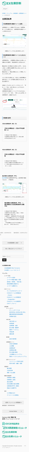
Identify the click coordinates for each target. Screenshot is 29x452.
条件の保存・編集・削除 (15, 363)
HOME (3, 13)
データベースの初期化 (13, 395)
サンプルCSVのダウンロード (14, 291)
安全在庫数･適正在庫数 (13, 383)
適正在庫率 (10, 381)
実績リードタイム (14, 329)
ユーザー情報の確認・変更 (14, 279)
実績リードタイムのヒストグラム (18, 356)
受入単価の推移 (13, 352)
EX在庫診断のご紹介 (13, 242)
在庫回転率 (12, 348)
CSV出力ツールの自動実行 (14, 301)
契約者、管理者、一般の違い (14, 281)
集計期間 (4, 177)
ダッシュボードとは (14, 310)
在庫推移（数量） (11, 377)
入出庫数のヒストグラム (15, 354)
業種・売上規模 (11, 372)
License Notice (13, 411)
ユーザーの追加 (11, 277)
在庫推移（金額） (11, 379)
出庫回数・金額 (13, 325)
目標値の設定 (12, 316)
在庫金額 (11, 323)
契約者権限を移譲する (13, 283)
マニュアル (9, 13)
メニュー (5, 8)
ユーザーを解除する (12, 286)
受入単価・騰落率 (14, 327)
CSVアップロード (11, 303)
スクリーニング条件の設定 (16, 361)
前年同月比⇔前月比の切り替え (17, 312)
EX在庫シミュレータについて (12, 270)
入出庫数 (11, 346)
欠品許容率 (10, 370)
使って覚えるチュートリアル (13, 248)
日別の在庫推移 (13, 343)
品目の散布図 (12, 339)
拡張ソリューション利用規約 (13, 402)
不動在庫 (11, 331)
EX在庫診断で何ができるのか (12, 268)
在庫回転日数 (12, 350)
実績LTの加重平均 (11, 388)
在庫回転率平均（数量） (13, 386)
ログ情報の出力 (11, 393)
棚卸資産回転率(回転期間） (16, 314)
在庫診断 (15, 13)
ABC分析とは (12, 321)
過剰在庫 (11, 334)
